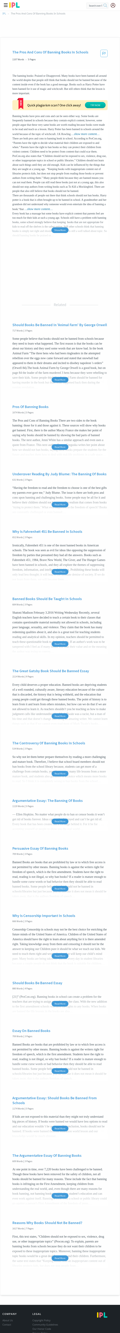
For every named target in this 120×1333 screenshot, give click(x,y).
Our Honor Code (42, 1318)
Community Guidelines (45, 1314)
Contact (6, 1314)
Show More (60, 219)
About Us (7, 1310)
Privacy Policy (40, 1322)
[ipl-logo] (14, 6)
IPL (4, 13)
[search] (105, 6)
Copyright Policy (42, 1310)
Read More (60, 369)
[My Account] (114, 5)
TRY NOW (64, 98)
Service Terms (40, 1327)
